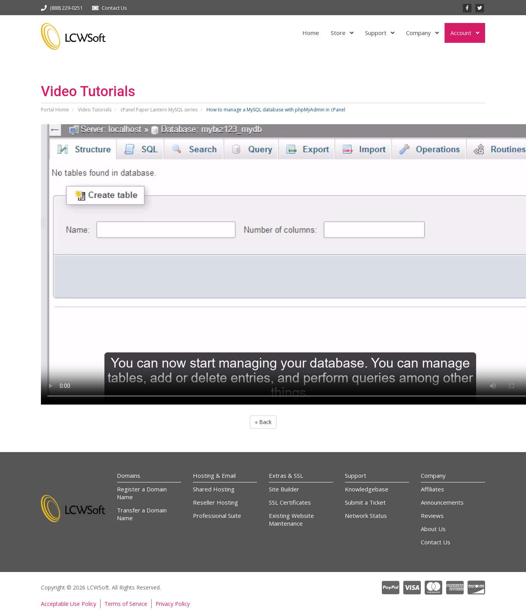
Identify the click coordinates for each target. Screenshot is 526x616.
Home (310, 33)
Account (461, 33)
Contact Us (114, 7)
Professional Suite (217, 515)
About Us (433, 529)
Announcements (442, 502)
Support (376, 33)
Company (419, 33)
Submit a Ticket (365, 502)
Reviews (432, 515)
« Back (263, 422)
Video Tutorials (94, 109)
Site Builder (284, 489)
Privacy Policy (172, 603)
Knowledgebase (366, 489)
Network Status (366, 515)
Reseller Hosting (215, 502)
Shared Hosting (214, 489)
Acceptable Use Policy (68, 603)
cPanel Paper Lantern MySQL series (159, 109)
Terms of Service (125, 603)
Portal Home (55, 109)
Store (339, 33)
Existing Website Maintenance (291, 519)
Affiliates (432, 489)
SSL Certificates (290, 502)
